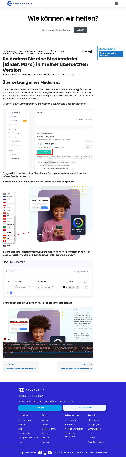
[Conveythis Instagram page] (45, 452)
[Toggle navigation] (116, 3)
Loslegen (40, 407)
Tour (20, 442)
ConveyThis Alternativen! (70, 435)
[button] (28, 420)
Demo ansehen (85, 407)
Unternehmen (24, 433)
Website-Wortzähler (74, 429)
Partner (45, 424)
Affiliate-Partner (49, 429)
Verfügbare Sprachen (28, 437)
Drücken (45, 433)
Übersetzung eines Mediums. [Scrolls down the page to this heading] (108, 54)
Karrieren (45, 437)
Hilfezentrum (70, 424)
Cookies (91, 437)
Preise (21, 429)
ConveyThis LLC (100, 452)
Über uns (45, 420)
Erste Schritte (71, 420)
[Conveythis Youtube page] (50, 452)
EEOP (90, 433)
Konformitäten (94, 429)
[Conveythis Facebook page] (40, 453)
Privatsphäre (93, 420)
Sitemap (45, 442)
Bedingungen (93, 424)
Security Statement (96, 442)
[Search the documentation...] (56, 30)
